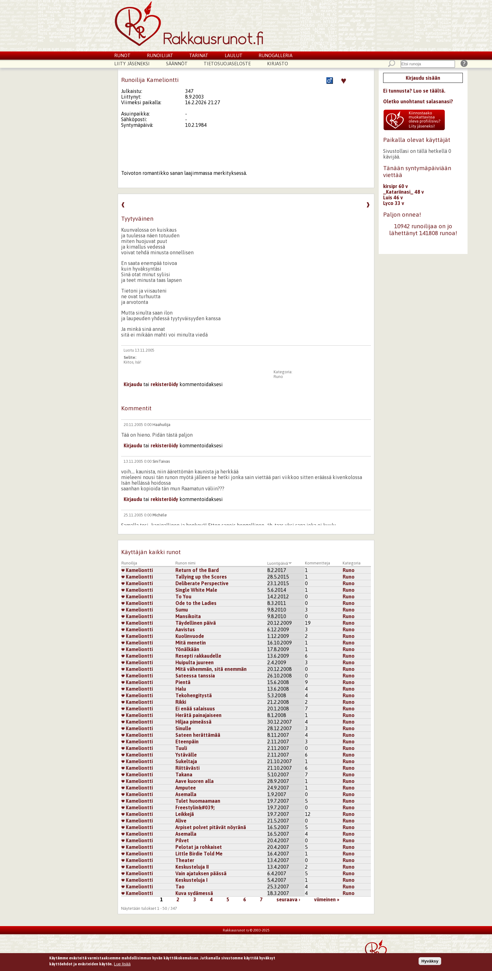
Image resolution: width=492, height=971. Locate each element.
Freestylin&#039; (195, 807)
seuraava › (288, 899)
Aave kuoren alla (194, 781)
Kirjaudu (133, 384)
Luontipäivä (279, 563)
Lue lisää (122, 965)
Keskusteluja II (192, 867)
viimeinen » (326, 899)
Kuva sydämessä (194, 893)
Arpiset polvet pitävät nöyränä (210, 827)
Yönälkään (187, 649)
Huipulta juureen (194, 662)
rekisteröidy (164, 384)
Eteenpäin (187, 741)
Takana (183, 774)
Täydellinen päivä (195, 623)
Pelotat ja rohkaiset (198, 847)
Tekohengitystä (193, 695)
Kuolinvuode (189, 636)
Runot (122, 55)
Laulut (234, 55)
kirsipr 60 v (395, 186)
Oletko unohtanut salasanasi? (418, 101)
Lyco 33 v (393, 203)
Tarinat (198, 55)
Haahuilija (161, 424)
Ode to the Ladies (196, 603)
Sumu (181, 609)
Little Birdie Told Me (198, 853)
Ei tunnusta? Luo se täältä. (414, 91)
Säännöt (177, 63)
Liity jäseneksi (132, 63)
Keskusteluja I (191, 880)
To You (183, 596)
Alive (180, 820)
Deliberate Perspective (201, 583)
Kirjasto (277, 63)
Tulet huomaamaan (197, 801)
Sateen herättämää (197, 735)
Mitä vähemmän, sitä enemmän (211, 669)
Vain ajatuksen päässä (201, 873)
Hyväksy (429, 961)
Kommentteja (317, 563)
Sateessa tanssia (195, 675)
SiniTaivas (161, 461)
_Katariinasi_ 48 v (403, 192)
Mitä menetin (190, 642)
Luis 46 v (393, 197)
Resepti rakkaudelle (198, 656)
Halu (180, 689)
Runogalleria (275, 55)
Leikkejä (184, 814)
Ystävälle (186, 755)
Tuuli (181, 748)
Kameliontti (137, 570)
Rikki (180, 702)
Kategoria (352, 563)
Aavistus (185, 629)
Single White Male (196, 590)
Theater (184, 860)
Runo (278, 376)
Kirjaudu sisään (423, 78)
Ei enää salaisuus (195, 708)
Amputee (185, 787)
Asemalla (185, 794)
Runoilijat (160, 55)
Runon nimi (185, 563)
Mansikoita (188, 616)
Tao (179, 886)
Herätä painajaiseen (198, 715)
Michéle (159, 515)
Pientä (182, 682)
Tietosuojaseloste (227, 63)
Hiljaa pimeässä (193, 722)
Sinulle (183, 728)
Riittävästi (187, 768)
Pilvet (182, 840)
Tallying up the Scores (201, 577)
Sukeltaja (186, 761)
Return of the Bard (197, 570)
